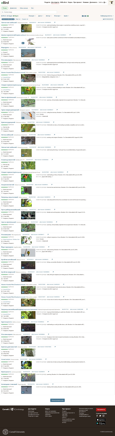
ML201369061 (45, 84)
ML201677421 (26, 60)
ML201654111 (48, 35)
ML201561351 (26, 334)
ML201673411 (34, 97)
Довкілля (13, 8)
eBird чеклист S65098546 (46, 97)
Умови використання (84, 416)
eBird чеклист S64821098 (57, 84)
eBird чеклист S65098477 (37, 234)
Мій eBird (63, 2)
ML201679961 (45, 172)
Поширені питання (67, 420)
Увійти (101, 2)
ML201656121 (30, 259)
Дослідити (55, 2)
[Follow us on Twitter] (100, 416)
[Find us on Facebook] (97, 416)
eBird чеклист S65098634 (44, 134)
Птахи (5, 8)
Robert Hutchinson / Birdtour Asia (11, 239)
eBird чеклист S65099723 (44, 197)
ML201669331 (35, 109)
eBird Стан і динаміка (50, 411)
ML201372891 (41, 284)
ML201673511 (32, 209)
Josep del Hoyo (6, 77)
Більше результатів (57, 400)
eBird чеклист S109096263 (43, 122)
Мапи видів (31, 411)
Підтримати (101, 409)
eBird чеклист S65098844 (43, 272)
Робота (64, 417)
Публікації (48, 414)
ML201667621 (26, 234)
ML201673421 (34, 222)
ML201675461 (32, 197)
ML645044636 (22, 47)
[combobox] (30, 12)
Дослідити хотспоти (33, 414)
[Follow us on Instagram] (103, 416)
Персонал (64, 415)
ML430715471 (29, 159)
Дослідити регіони (33, 412)
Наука (70, 2)
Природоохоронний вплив (52, 412)
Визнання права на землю (86, 408)
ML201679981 (23, 359)
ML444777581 (31, 122)
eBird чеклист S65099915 (41, 184)
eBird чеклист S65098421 (59, 35)
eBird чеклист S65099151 (42, 384)
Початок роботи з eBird (68, 419)
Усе (32, 8)
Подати (47, 2)
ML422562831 (32, 346)
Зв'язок (64, 422)
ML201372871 (41, 297)
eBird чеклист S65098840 (38, 334)
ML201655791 (26, 371)
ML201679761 (30, 184)
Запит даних (48, 416)
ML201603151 (32, 22)
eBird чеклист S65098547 (46, 109)
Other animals (24, 8)
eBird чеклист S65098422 (41, 259)
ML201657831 (26, 247)
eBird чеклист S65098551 (44, 209)
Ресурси (64, 411)
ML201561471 (31, 272)
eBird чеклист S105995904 (41, 159)
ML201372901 (41, 72)
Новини (86, 2)
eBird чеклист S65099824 (38, 60)
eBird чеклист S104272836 (44, 346)
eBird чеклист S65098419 (38, 371)
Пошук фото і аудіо (33, 416)
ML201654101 (26, 321)
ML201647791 (31, 384)
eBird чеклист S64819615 (53, 72)
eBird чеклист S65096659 (44, 22)
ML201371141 (65, 309)
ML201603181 (32, 147)
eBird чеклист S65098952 (57, 172)
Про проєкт (77, 2)
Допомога (93, 2)
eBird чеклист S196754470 (34, 47)
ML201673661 (32, 134)
